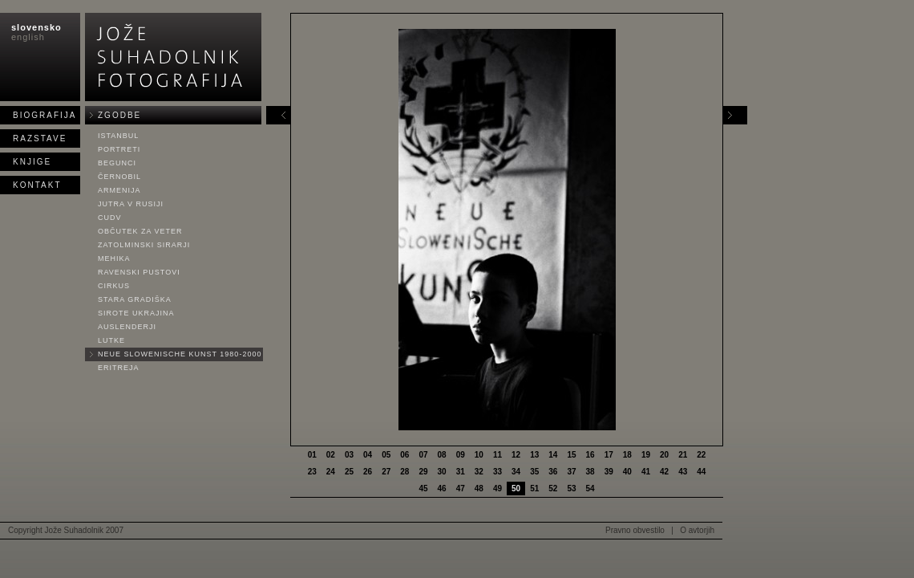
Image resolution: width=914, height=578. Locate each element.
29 (423, 471)
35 (534, 471)
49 (497, 488)
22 (701, 454)
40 (627, 471)
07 (423, 454)
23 (312, 471)
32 (479, 471)
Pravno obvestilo (635, 530)
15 (571, 454)
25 (349, 471)
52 (552, 488)
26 (367, 471)
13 (534, 454)
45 (423, 488)
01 (312, 454)
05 (386, 454)
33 (497, 471)
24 (330, 471)
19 (645, 454)
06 (404, 454)
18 (627, 454)
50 (516, 488)
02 (330, 454)
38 (590, 471)
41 (645, 471)
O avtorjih (697, 530)
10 (479, 454)
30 (442, 471)
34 (516, 471)
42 (664, 471)
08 (442, 454)
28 (404, 471)
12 (516, 454)
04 (367, 454)
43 (682, 471)
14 (552, 454)
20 (664, 454)
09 (460, 454)
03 (349, 454)
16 (590, 454)
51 (534, 488)
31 (460, 471)
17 (609, 454)
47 (460, 488)
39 (609, 471)
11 (497, 454)
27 (386, 471)
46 (442, 488)
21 (682, 454)
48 (479, 488)
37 (571, 471)
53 (571, 488)
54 (590, 488)
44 (701, 471)
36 (552, 471)
